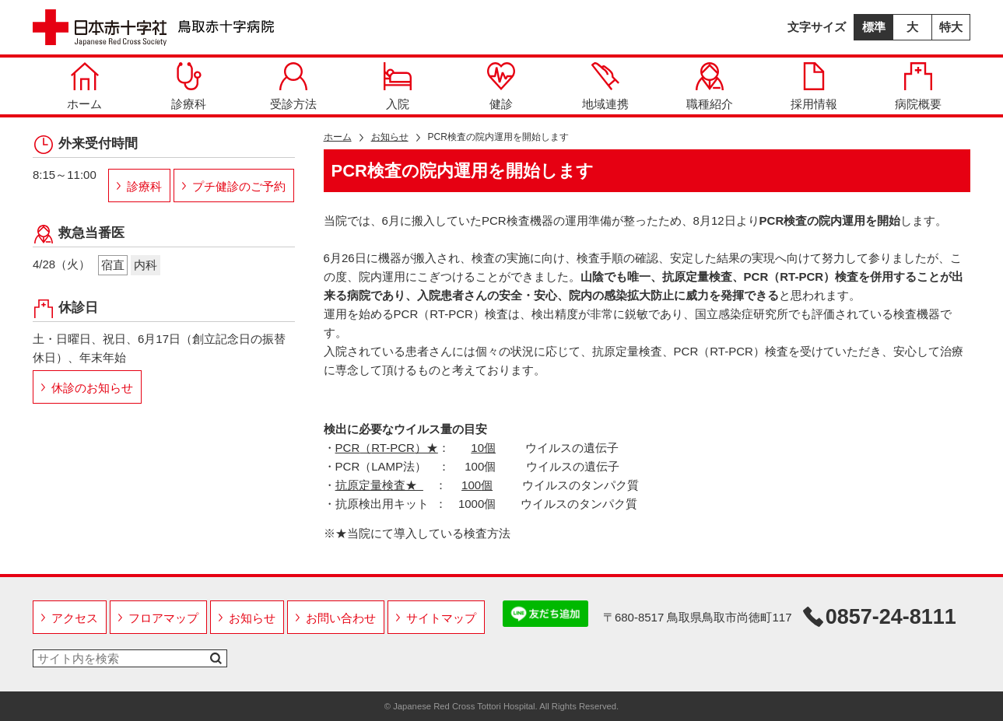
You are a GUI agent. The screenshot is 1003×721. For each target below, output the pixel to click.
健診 (501, 86)
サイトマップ (441, 618)
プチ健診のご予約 (239, 186)
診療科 (188, 86)
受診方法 (293, 86)
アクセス (74, 618)
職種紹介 (709, 86)
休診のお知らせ (92, 387)
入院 (398, 86)
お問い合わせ (341, 618)
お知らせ (390, 136)
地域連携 (605, 86)
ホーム (84, 86)
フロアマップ (163, 618)
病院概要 (918, 86)
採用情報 (814, 86)
